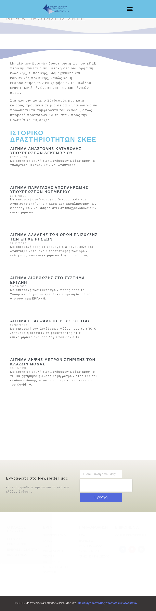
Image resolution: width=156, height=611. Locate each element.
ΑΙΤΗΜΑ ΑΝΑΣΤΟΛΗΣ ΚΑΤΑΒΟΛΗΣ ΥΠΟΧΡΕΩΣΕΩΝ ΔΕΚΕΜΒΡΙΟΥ (45, 151)
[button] (129, 9)
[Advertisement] (124, 81)
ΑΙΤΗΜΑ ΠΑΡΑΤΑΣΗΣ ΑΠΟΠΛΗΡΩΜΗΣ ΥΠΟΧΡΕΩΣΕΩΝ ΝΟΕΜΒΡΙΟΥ (49, 190)
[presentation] (106, 485)
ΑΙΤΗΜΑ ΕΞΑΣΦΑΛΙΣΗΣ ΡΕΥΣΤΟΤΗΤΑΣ (50, 321)
